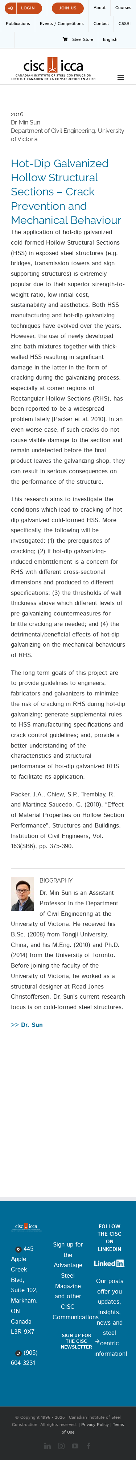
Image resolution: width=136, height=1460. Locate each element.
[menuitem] (110, 40)
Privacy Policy (95, 1425)
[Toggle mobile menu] (121, 77)
